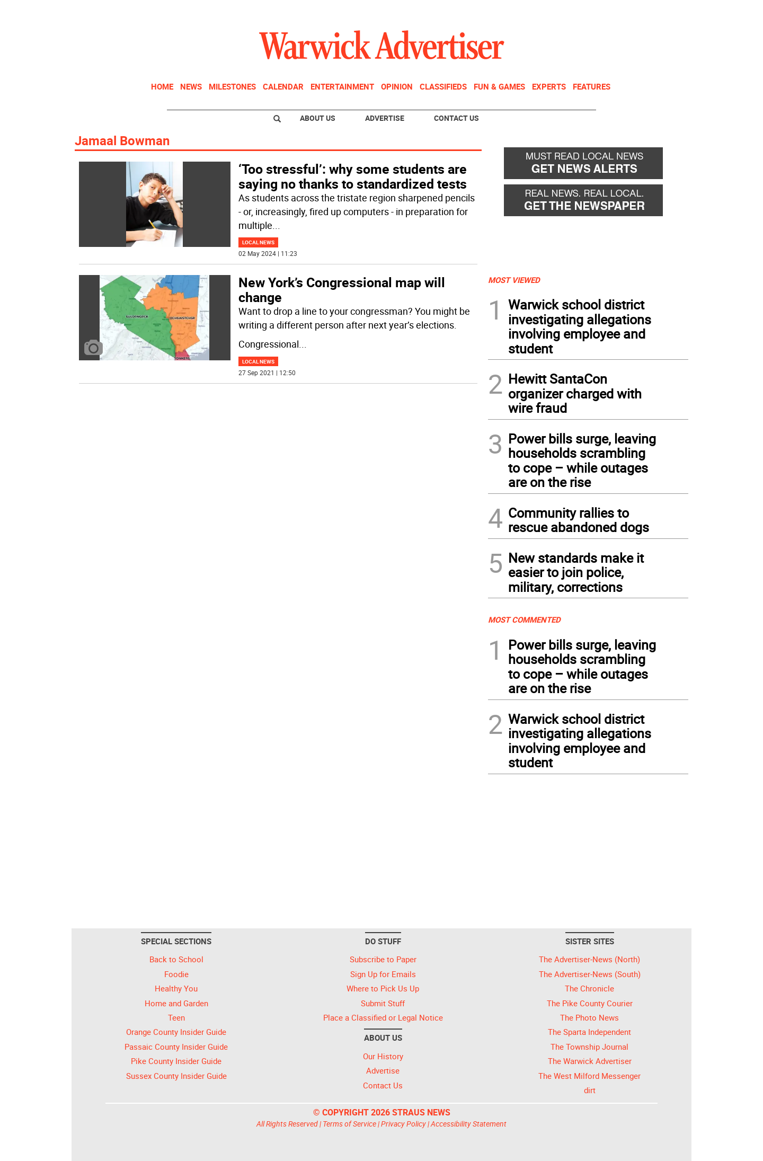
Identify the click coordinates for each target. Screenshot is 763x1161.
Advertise (384, 118)
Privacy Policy (403, 1124)
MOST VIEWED (514, 279)
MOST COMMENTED (524, 619)
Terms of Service (349, 1124)
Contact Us (456, 118)
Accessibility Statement (469, 1124)
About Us (317, 118)
